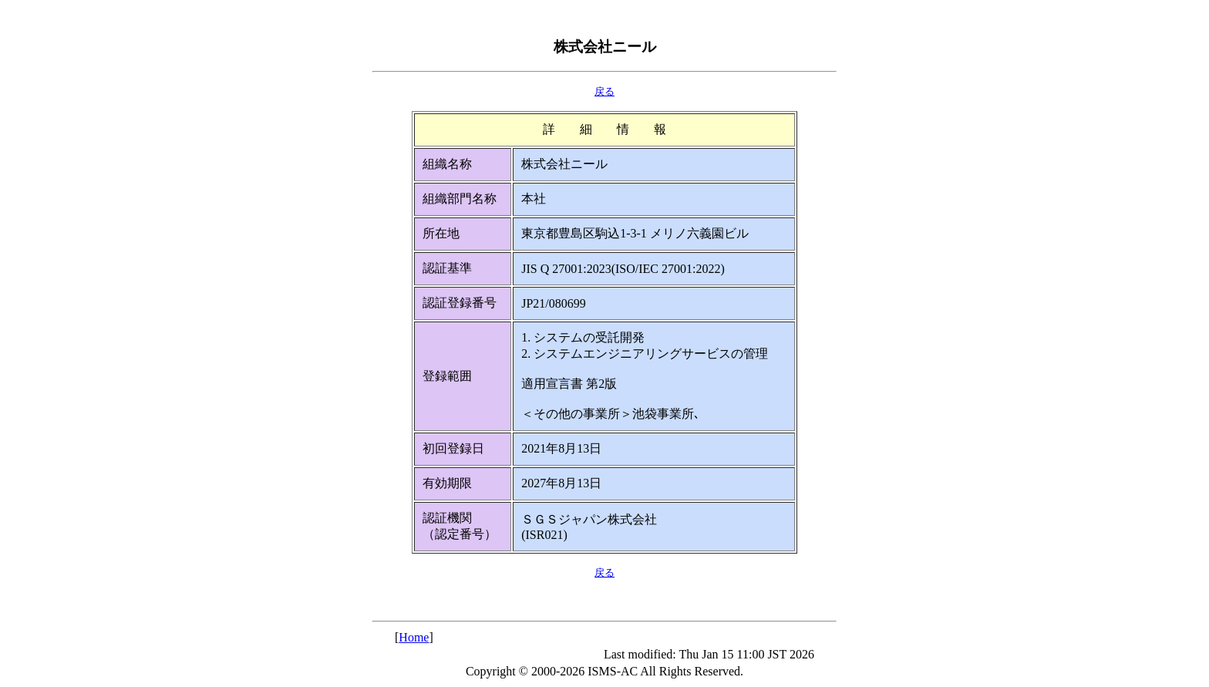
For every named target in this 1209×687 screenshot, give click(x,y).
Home (414, 637)
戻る (604, 91)
